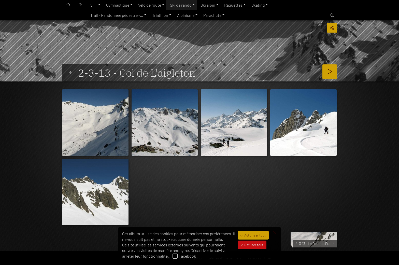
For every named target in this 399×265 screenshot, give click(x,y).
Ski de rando (181, 5)
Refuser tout (253, 245)
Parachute (212, 15)
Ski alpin (208, 5)
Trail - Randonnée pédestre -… (116, 15)
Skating (258, 5)
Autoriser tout (255, 235)
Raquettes (233, 5)
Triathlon (160, 15)
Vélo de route (149, 5)
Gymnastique (117, 5)
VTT (93, 5)
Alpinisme (185, 15)
